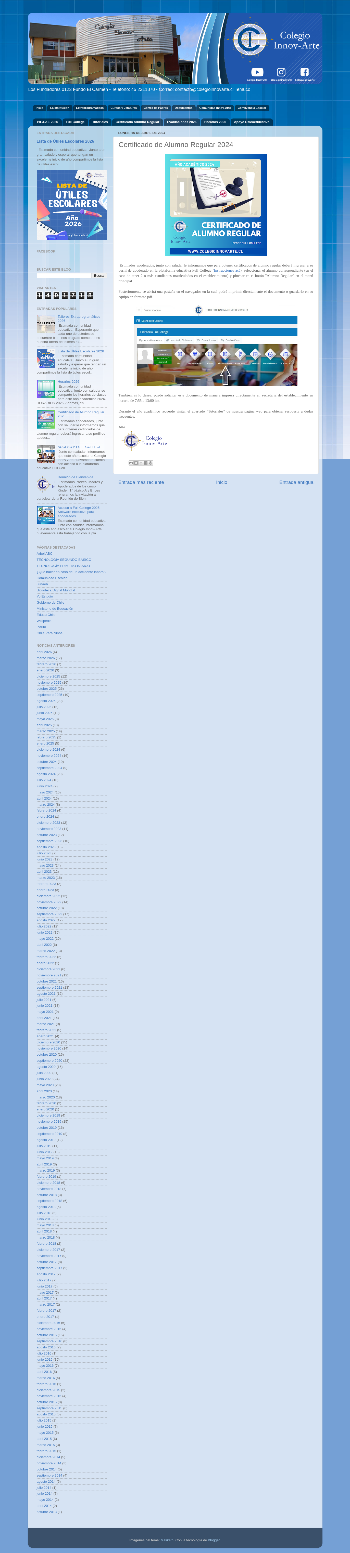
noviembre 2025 (49, 682)
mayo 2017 (45, 1292)
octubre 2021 (47, 981)
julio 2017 (44, 1280)
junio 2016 (45, 1359)
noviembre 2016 (49, 1329)
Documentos (183, 107)
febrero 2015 (46, 1451)
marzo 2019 (46, 1170)
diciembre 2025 (48, 676)
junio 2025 (45, 713)
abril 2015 (44, 1439)
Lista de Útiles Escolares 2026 (65, 141)
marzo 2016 (46, 1378)
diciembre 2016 (48, 1323)
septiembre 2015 (49, 1408)
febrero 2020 (46, 1103)
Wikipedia (44, 621)
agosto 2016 (46, 1347)
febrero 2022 (46, 957)
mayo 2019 (45, 1158)
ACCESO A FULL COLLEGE (80, 447)
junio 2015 (45, 1426)
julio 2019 (44, 1146)
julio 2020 (44, 1073)
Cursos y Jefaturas (123, 107)
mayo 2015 (45, 1433)
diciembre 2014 (48, 1457)
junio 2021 (45, 1005)
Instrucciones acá (227, 270)
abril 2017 (44, 1298)
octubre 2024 (47, 762)
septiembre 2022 (49, 914)
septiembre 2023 (49, 841)
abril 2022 (44, 945)
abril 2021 (44, 1018)
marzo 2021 (46, 1024)
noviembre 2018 (49, 1189)
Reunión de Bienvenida (75, 477)
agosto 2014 (46, 1481)
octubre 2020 (47, 1054)
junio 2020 (45, 1079)
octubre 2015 (47, 1402)
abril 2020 (44, 1091)
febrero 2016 (46, 1384)
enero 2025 (45, 743)
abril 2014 (44, 1506)
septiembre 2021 (49, 987)
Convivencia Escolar (252, 107)
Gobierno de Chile (51, 602)
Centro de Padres (156, 107)
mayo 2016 (45, 1366)
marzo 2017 (46, 1304)
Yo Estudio (45, 596)
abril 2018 (44, 1231)
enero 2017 (45, 1317)
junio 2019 (45, 1152)
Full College (75, 122)
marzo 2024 (46, 804)
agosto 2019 (46, 1140)
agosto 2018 (46, 1207)
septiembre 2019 (49, 1134)
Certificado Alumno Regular (137, 122)
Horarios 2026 (215, 122)
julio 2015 (44, 1420)
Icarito (41, 627)
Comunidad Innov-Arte (215, 107)
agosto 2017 (46, 1274)
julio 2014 (44, 1488)
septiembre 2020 (49, 1061)
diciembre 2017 (48, 1250)
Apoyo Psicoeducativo (251, 122)
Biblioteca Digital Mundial (56, 590)
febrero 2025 (46, 737)
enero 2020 (45, 1109)
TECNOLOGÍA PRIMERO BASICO (63, 566)
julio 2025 (44, 707)
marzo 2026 (46, 658)
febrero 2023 (46, 884)
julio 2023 (44, 853)
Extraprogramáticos (90, 107)
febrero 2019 (46, 1176)
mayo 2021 (45, 1012)
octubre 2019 (47, 1128)
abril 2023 (44, 871)
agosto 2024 (46, 774)
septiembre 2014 (49, 1475)
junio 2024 (45, 786)
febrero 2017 (46, 1310)
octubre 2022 (47, 908)
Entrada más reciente (141, 482)
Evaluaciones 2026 (182, 122)
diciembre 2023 (48, 823)
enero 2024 (45, 816)
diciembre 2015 (48, 1390)
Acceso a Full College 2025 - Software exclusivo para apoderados (80, 512)
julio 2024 (44, 780)
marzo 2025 (46, 731)
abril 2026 (44, 652)
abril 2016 (44, 1372)
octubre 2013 (47, 1512)
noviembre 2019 (49, 1121)
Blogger (214, 1540)
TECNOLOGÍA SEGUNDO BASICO (64, 560)
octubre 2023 (47, 835)
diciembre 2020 (48, 1042)
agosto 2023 (46, 847)
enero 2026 (45, 670)
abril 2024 (44, 798)
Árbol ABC (45, 553)
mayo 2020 (45, 1085)
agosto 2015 (46, 1414)
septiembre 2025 (49, 695)
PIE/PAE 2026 (47, 122)
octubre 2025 (47, 689)
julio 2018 (44, 1213)
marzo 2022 (46, 951)
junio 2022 (45, 932)
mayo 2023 (45, 865)
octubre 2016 (47, 1335)
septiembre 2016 (49, 1341)
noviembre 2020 (49, 1048)
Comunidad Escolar (52, 578)
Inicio (39, 107)
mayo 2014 (45, 1500)
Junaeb (42, 584)
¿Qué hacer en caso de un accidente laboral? (71, 572)
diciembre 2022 (48, 896)
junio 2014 (45, 1493)
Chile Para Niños (49, 633)
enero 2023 (45, 890)
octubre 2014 (47, 1469)
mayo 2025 (45, 719)
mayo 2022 (45, 938)
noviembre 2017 (49, 1256)
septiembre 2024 (49, 768)
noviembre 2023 (49, 829)
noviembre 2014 (49, 1463)
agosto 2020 (46, 1067)
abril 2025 (44, 725)
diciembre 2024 (48, 749)
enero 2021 (45, 1036)
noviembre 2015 (49, 1396)
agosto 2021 (46, 993)
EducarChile (46, 615)
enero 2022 (45, 963)
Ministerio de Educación (55, 608)
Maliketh (167, 1540)
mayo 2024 (45, 792)
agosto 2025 (46, 701)
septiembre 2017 (49, 1268)
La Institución (59, 107)
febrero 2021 (46, 1030)
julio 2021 (44, 1000)
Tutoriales (100, 122)
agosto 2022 (46, 920)
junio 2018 (45, 1219)
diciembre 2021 (48, 969)
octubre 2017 (47, 1262)
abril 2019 (44, 1164)
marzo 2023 (46, 878)
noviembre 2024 (49, 756)
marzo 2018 (46, 1237)
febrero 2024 (46, 810)
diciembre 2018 (48, 1183)
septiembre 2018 (49, 1201)
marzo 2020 (46, 1097)
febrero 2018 (46, 1243)
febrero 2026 (46, 664)
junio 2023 (45, 859)
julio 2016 (44, 1353)
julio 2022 (44, 926)
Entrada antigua (296, 482)
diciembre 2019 (48, 1115)
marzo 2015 (46, 1445)
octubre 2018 (47, 1195)
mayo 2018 (45, 1225)
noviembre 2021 (49, 975)
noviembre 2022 (49, 902)
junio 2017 (45, 1286)
